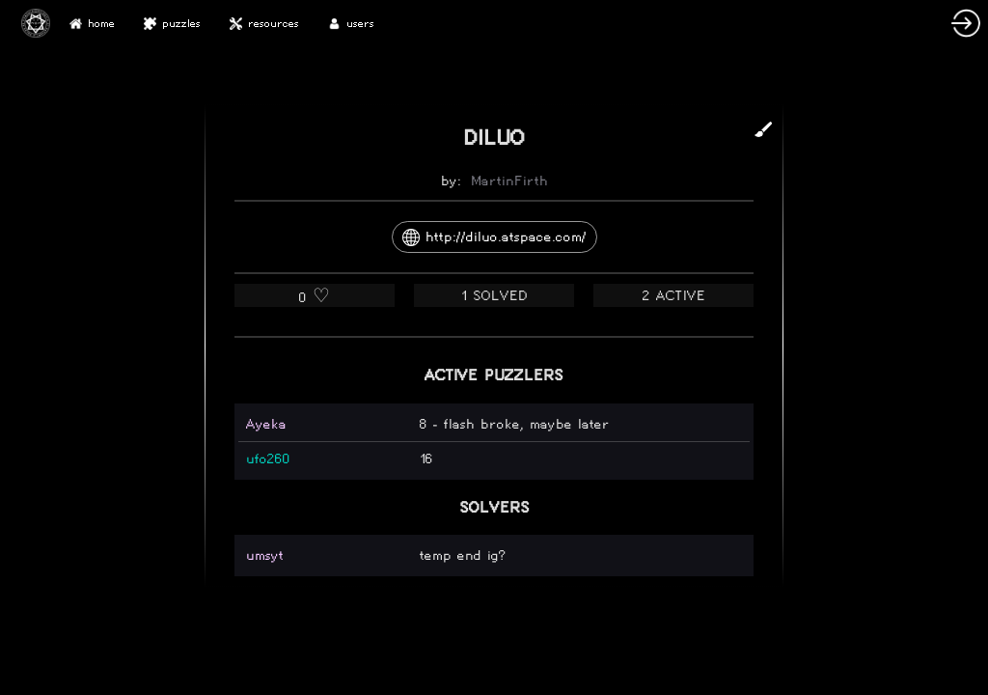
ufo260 (268, 459)
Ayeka (266, 424)
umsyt (265, 555)
